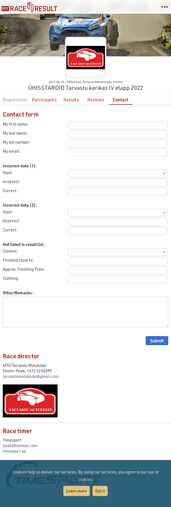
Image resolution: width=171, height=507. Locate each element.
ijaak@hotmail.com (20, 445)
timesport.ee (14, 451)
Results (71, 99)
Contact (120, 99)
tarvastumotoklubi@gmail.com (31, 376)
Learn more (76, 491)
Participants (44, 99)
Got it (100, 491)
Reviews (95, 99)
